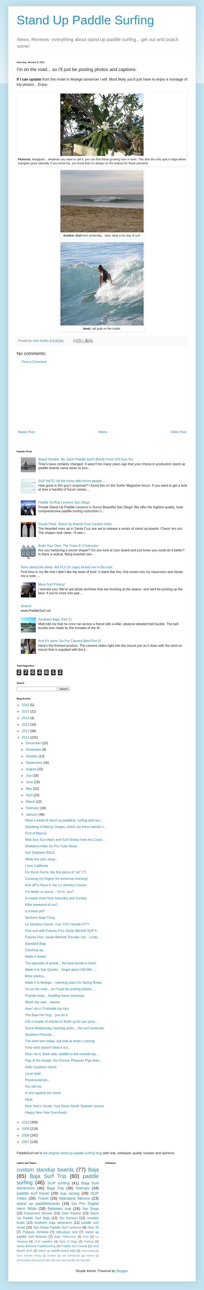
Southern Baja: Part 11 (55, 619)
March (31, 801)
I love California (36, 865)
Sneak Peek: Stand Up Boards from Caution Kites (75, 524)
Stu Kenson (68, 1218)
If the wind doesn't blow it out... (47, 1047)
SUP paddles (44, 1241)
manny (90, 1255)
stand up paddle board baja (57, 1250)
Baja (93, 1170)
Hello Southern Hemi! (41, 1067)
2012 (26, 731)
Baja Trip (55, 1188)
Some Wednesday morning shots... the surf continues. (65, 1028)
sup (68, 1260)
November (34, 749)
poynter (40, 1260)
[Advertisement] (102, 397)
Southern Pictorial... (39, 1034)
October (32, 756)
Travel (43, 1198)
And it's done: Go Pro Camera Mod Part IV (69, 641)
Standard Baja (35, 943)
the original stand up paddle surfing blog (72, 1153)
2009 (26, 1128)
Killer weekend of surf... (42, 904)
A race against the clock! (43, 1093)
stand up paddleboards (38, 1203)
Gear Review (71, 1213)
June (30, 782)
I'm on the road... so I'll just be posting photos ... (60, 989)
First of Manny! (36, 833)
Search (26, 606)
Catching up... (35, 950)
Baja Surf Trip (48, 1176)
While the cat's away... (41, 859)
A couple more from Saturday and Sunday (56, 898)
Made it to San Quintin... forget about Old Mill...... (61, 969)
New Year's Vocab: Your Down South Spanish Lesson (64, 1106)
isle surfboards (71, 1255)
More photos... (35, 976)
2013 (26, 724)
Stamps (82, 1188)
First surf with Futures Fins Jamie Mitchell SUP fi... (62, 930)
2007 (26, 1142)
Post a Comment (34, 362)
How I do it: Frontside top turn (47, 1008)
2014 (26, 718)
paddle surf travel (33, 1193)
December (34, 743)
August (31, 769)
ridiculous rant (67, 1232)
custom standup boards (45, 1170)
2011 (26, 737)
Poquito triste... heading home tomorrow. (55, 995)
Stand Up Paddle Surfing (85, 20)
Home (102, 432)
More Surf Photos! (51, 584)
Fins (85, 1236)
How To (93, 1227)
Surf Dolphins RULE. (40, 852)
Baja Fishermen (65, 1236)
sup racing (70, 1193)
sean (59, 1260)
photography (24, 1260)
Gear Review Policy (29, 1255)
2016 (26, 705)
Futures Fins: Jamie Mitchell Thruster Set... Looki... (62, 937)
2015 (26, 711)
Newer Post (26, 432)
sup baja (80, 1260)
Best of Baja (68, 1241)
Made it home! (35, 956)
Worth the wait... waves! (42, 1002)
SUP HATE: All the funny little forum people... (71, 481)
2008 (26, 1135)
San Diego (90, 1208)
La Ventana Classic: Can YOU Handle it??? (57, 924)
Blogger (121, 1271)
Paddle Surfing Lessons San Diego (64, 502)
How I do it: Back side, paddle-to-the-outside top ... (62, 1054)
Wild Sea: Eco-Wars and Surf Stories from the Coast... (65, 839)
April (29, 795)
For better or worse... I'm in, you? (49, 892)
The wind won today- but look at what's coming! (60, 1041)
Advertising (88, 1250)
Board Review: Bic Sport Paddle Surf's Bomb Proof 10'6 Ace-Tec (85, 459)
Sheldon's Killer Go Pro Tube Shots (51, 846)
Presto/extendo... (37, 1080)
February (33, 808)
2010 (26, 1122)
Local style (33, 1073)
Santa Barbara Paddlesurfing (36, 1246)
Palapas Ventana (35, 1232)
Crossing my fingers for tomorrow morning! (56, 878)
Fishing (88, 1241)
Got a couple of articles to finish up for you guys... (61, 1021)
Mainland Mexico (74, 1198)
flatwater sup (59, 1208)
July (29, 775)
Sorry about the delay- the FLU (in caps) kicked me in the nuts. (67, 567)
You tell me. (33, 1086)
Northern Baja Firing (40, 917)
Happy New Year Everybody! (46, 1112)
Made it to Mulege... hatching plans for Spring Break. (64, 982)
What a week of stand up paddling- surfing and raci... (64, 820)
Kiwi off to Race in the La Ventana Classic (56, 885)
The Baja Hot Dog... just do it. (46, 1015)
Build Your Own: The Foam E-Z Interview (68, 545)
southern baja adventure (53, 1222)
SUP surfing (58, 1183)
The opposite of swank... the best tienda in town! (60, 963)
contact (51, 1255)
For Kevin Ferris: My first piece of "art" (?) (55, 872)
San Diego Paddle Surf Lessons (57, 1227)
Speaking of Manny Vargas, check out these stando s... (65, 827)
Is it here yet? (35, 911)
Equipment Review (38, 1213)
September (34, 762)
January (32, 814)
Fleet (28, 1099)
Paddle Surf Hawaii (74, 1246)
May (29, 788)
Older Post (178, 432)
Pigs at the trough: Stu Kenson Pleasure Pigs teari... (63, 1060)
